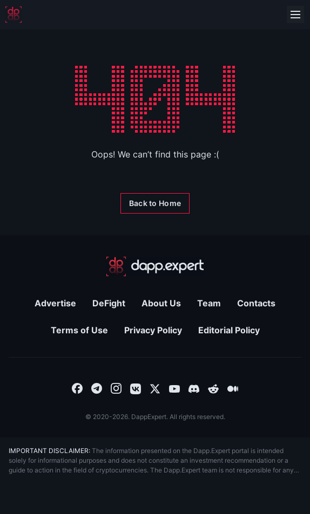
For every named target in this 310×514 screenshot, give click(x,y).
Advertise (55, 303)
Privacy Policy (153, 330)
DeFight (108, 303)
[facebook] (77, 387)
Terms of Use (79, 330)
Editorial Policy (229, 330)
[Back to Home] (155, 203)
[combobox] (77, 387)
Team (209, 303)
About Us (161, 303)
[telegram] (96, 387)
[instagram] (116, 387)
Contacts (256, 303)
